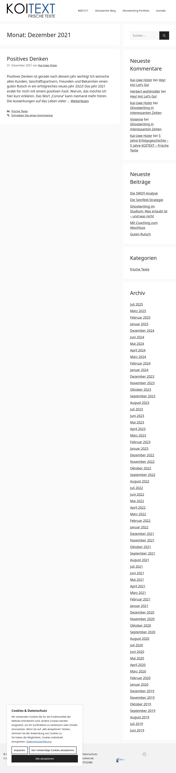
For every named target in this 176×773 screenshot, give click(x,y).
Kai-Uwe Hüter (141, 80)
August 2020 (139, 638)
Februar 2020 (140, 678)
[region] (44, 735)
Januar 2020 (139, 684)
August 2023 (139, 402)
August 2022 (139, 481)
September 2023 (142, 396)
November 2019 (142, 697)
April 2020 (138, 665)
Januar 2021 (139, 606)
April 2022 (138, 507)
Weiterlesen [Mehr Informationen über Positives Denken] (80, 101)
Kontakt (161, 10)
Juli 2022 (136, 488)
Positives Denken (27, 58)
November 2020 (142, 619)
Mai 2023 (137, 422)
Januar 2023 (139, 448)
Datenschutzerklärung (39, 741)
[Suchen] (164, 35)
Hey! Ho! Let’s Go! (143, 96)
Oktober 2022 (140, 468)
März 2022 (138, 514)
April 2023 (138, 429)
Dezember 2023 (142, 376)
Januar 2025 (139, 324)
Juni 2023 (137, 416)
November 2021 (142, 540)
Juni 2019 (137, 730)
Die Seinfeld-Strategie (146, 200)
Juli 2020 (136, 645)
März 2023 (138, 435)
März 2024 (138, 357)
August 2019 (139, 717)
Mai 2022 (137, 501)
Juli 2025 (136, 304)
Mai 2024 (137, 343)
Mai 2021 (137, 579)
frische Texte (19, 111)
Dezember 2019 (142, 691)
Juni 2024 (137, 337)
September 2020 (142, 632)
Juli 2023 (136, 409)
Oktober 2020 (140, 625)
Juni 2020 (137, 652)
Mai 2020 (137, 658)
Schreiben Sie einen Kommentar (32, 115)
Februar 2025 (140, 317)
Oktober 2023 (140, 389)
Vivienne (136, 119)
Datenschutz (89, 754)
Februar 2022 (140, 520)
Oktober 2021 (140, 547)
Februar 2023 (140, 442)
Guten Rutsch (140, 234)
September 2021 (142, 553)
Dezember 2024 (142, 330)
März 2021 (138, 593)
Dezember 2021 (142, 534)
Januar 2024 (139, 370)
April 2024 (138, 350)
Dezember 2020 (142, 612)
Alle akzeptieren (44, 758)
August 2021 (139, 560)
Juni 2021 (137, 573)
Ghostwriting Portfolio (136, 10)
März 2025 (138, 311)
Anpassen (19, 750)
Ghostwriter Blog (105, 10)
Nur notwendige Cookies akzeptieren (52, 750)
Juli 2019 (136, 724)
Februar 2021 (140, 599)
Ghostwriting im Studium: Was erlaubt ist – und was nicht (148, 211)
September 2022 (142, 475)
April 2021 (138, 586)
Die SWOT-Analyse (144, 193)
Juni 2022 (137, 494)
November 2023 (142, 383)
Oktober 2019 (140, 704)
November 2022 (142, 461)
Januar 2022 (139, 527)
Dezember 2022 (142, 455)
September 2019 (142, 710)
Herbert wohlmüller (145, 91)
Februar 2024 (140, 363)
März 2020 (138, 671)
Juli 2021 (136, 566)
